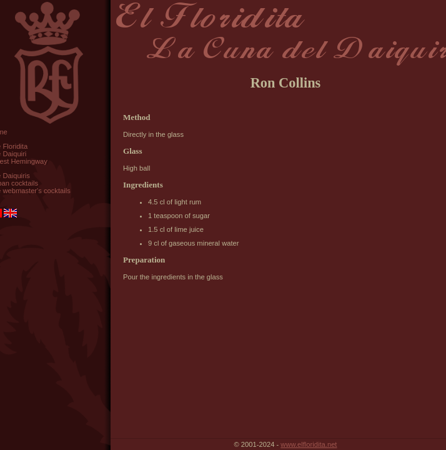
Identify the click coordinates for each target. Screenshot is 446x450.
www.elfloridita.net (308, 444)
